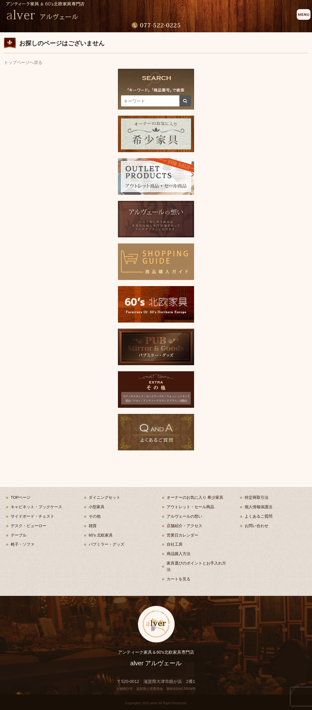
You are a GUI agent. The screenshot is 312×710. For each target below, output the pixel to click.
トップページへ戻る (23, 62)
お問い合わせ (256, 525)
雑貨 (93, 525)
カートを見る (178, 579)
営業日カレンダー (182, 535)
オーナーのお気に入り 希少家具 (195, 497)
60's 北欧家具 (101, 535)
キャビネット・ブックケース (36, 507)
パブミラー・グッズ (106, 544)
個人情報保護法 (258, 507)
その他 (95, 516)
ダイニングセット (104, 497)
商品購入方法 (178, 553)
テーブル (19, 535)
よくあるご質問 (258, 516)
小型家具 (97, 507)
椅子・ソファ (22, 544)
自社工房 (175, 544)
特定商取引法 (256, 497)
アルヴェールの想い (184, 516)
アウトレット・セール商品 (190, 507)
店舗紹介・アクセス (184, 525)
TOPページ (21, 497)
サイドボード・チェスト (32, 516)
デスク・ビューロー (28, 525)
